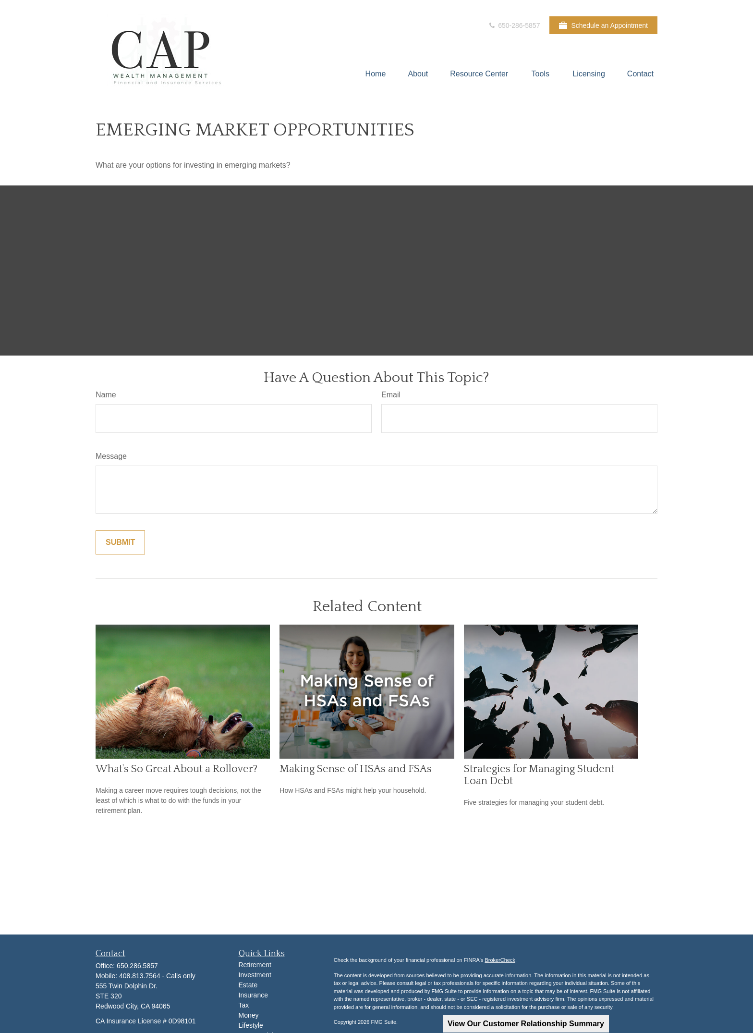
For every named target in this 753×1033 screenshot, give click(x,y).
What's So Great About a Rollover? (176, 769)
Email (391, 395)
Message (111, 456)
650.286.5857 (137, 966)
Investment (255, 975)
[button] (376, 73)
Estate (248, 985)
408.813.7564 (140, 976)
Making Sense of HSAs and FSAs (355, 769)
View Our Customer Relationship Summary (526, 1024)
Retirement (255, 965)
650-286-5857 (513, 25)
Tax (244, 1005)
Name (106, 395)
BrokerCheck (500, 960)
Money (249, 1015)
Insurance (253, 995)
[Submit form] (120, 542)
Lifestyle (251, 1025)
